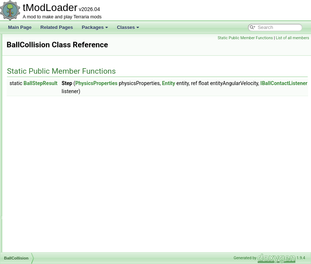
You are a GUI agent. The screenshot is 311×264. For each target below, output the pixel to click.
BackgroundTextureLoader (50, 138)
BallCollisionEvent (41, 154)
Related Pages (56, 27)
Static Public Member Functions (245, 38)
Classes (128, 27)
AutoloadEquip (38, 57)
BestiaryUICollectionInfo (47, 235)
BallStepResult (38, 170)
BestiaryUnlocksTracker (47, 251)
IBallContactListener (227, 91)
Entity (260, 83)
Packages (95, 27)
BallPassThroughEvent (46, 162)
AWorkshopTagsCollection (49, 106)
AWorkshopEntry (40, 82)
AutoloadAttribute (41, 41)
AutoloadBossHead (43, 49)
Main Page (20, 27)
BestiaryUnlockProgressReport (54, 243)
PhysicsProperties (188, 83)
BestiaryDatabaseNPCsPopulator (56, 203)
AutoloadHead (38, 66)
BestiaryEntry (37, 211)
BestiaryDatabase (41, 195)
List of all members (292, 38)
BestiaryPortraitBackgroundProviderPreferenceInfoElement (81, 227)
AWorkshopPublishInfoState (51, 98)
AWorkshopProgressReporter (52, 90)
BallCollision (36, 146)
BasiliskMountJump (43, 187)
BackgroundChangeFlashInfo (52, 122)
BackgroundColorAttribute (49, 130)
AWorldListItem (39, 114)
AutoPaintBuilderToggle (47, 74)
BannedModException (45, 179)
